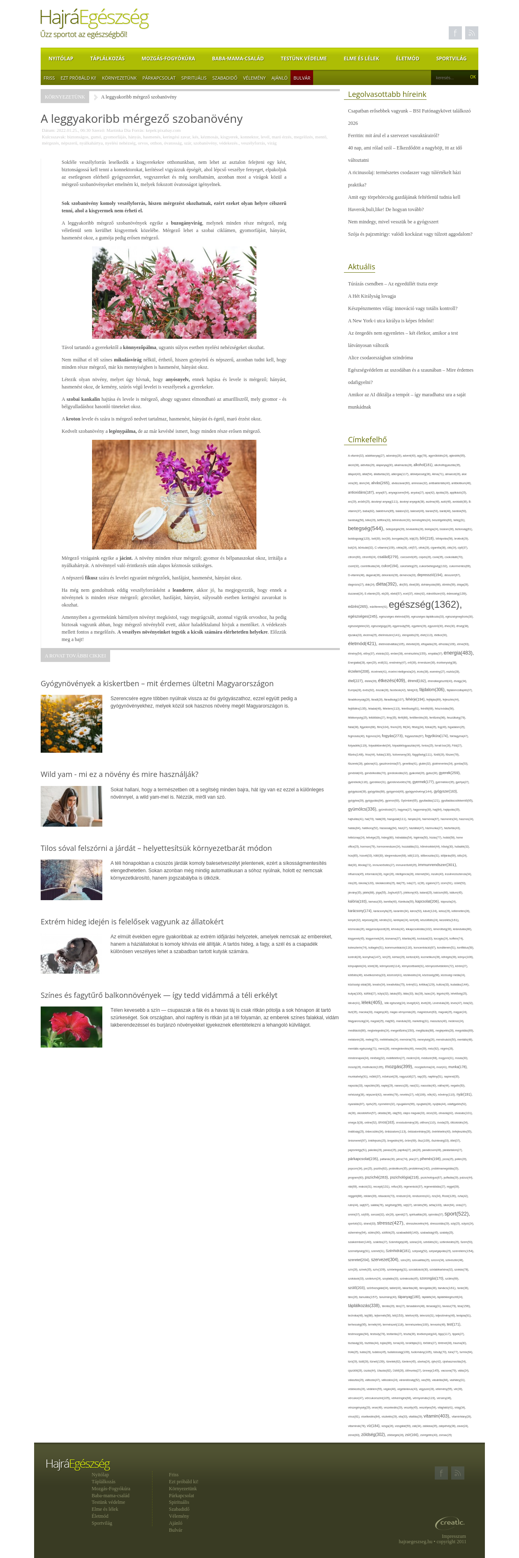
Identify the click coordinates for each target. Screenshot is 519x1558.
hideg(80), (388, 837)
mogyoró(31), (446, 1058)
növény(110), (447, 1094)
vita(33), (404, 1416)
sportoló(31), (356, 1223)
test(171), (454, 1324)
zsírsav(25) (445, 1435)
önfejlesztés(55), (462, 1131)
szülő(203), (357, 1288)
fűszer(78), (453, 754)
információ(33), (374, 874)
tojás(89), (386, 1343)
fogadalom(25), (457, 727)
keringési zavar (176, 136)
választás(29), (356, 1380)
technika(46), (356, 1315)
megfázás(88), (426, 1030)
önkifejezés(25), (377, 1140)
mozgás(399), (400, 1066)
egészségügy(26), (381, 626)
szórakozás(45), (410, 1278)
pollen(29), (461, 1159)
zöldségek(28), (396, 1435)
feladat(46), (375, 708)
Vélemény (254, 78)
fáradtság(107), (395, 699)
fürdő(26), (439, 754)
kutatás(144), (459, 984)
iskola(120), (366, 883)
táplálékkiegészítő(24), (450, 1297)
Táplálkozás (107, 58)
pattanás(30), (388, 1159)
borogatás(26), (401, 538)
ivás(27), (412, 883)
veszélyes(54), (428, 1407)
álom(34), (365, 483)
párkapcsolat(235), (364, 1159)
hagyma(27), (405, 809)
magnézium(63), (427, 1012)
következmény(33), (375, 975)
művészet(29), (390, 1076)
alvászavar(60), (401, 483)
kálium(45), (456, 892)
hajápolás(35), (451, 809)
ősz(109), (424, 1140)
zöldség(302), (374, 1434)
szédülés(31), (431, 1242)
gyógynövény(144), (419, 791)
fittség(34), (418, 727)
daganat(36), (373, 575)
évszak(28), (383, 690)
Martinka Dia (118, 130)
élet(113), (427, 635)
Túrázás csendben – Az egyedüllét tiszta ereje (393, 284)
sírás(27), (461, 1205)
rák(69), (353, 1186)
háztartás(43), (452, 828)
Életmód (408, 58)
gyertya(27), (463, 782)
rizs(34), (437, 1196)
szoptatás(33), (390, 1278)
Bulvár (301, 78)
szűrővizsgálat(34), (378, 1288)
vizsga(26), (388, 1426)
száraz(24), (416, 1242)
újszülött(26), (356, 1370)
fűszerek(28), (356, 763)
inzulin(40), (438, 874)
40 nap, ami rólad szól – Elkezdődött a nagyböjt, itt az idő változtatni (405, 154)
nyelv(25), (372, 1104)
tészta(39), (410, 1334)
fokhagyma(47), (459, 736)
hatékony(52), (371, 828)
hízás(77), (436, 837)
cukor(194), (390, 566)
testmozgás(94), (359, 1334)
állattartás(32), (383, 474)
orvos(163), (387, 1122)
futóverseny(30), (402, 754)
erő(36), (413, 662)
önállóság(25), (356, 1131)
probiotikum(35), (398, 1168)
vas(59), (426, 1380)
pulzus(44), (466, 1177)
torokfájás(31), (414, 1343)
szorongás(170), (432, 1278)
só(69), (366, 1214)
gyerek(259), (450, 772)
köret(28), (374, 966)
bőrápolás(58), (445, 538)
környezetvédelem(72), (440, 966)
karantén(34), (402, 911)
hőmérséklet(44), (430, 846)
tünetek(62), (394, 1361)
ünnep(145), (431, 1370)
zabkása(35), (430, 1426)
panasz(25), (390, 1150)
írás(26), (353, 883)
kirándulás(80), (462, 929)
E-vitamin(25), (372, 593)
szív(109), (380, 1269)
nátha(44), (444, 1085)
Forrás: (138, 130)
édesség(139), (457, 593)
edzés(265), (359, 606)
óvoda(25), (443, 1122)
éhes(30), (451, 626)
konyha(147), (372, 957)
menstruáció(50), (446, 1039)
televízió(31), (428, 1315)
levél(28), (427, 1003)
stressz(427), (391, 1222)
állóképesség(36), (421, 474)
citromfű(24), (369, 557)
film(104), (384, 727)
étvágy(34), (460, 681)
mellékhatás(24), (389, 1039)
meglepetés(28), (445, 1030)
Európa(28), (355, 690)
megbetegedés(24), (378, 1030)
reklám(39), (371, 1196)
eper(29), (372, 662)
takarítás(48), (411, 1288)
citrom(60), (355, 557)
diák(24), (370, 584)
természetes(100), (417, 1324)
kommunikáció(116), (399, 947)
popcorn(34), (356, 1168)
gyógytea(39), (356, 800)
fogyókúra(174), (437, 736)
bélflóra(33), (384, 520)
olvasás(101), (463, 1113)
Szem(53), (466, 1242)
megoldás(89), (464, 1030)
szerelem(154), (463, 1251)
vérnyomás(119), (425, 1398)
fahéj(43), (413, 690)
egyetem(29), (420, 626)
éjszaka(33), (355, 635)
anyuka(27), (418, 492)
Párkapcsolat (158, 78)
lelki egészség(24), (396, 1003)
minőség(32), (378, 1058)
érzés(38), (423, 671)
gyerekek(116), (358, 782)
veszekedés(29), (394, 1407)
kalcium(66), (442, 892)
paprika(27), (405, 1150)
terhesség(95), (358, 1324)
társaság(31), (434, 1306)
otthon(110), (428, 1122)
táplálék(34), (429, 1297)
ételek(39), (371, 681)
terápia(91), (464, 1315)
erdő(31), (384, 662)
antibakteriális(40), (440, 483)
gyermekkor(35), (446, 782)
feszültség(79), (456, 717)
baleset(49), (418, 511)
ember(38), (397, 653)
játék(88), (369, 892)
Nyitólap (60, 58)
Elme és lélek (361, 58)
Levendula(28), (442, 1003)
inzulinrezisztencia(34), (458, 874)
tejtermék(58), (383, 1315)
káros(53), (416, 911)
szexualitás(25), (421, 1260)
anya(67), (382, 492)
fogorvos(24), (374, 736)
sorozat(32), (378, 1214)
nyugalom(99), (407, 1104)
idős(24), (462, 855)
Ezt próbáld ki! (79, 78)
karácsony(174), (361, 911)
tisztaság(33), (356, 1343)
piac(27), (414, 1159)
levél (265, 136)
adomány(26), (394, 455)
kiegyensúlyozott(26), (378, 929)
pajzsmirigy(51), (358, 1150)
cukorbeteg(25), (409, 566)
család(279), (388, 556)
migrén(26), (447, 1048)
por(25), (369, 1168)
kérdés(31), (386, 920)
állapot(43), (355, 474)
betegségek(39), (396, 529)
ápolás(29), (443, 492)
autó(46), (446, 501)
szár (187, 142)
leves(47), (457, 1003)
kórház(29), (399, 957)
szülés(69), (452, 1278)
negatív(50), (458, 1085)
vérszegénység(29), (360, 1407)
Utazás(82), (385, 1370)
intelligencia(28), (405, 874)
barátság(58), (356, 520)
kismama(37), (393, 938)
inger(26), (389, 874)
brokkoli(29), (461, 538)
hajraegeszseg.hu (416, 1541)
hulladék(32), (462, 846)
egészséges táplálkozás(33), (428, 616)
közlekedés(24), (413, 975)
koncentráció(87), (425, 947)
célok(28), (424, 547)
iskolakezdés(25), (386, 883)
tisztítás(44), (372, 1343)
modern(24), (413, 1058)
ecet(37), (408, 593)
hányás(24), (415, 819)
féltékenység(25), (358, 717)
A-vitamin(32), (356, 455)
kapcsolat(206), (428, 901)
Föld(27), (457, 745)
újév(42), (437, 1361)
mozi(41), (442, 1067)
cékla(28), (402, 547)
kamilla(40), (391, 901)
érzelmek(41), (379, 671)
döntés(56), (449, 584)
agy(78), (423, 455)
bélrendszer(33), (402, 520)
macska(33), (366, 1012)
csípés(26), (425, 557)
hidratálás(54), (404, 837)
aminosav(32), (420, 483)
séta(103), (436, 1205)
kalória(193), (358, 901)
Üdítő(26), (399, 1370)
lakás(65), (396, 993)
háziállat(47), (417, 828)
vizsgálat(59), (403, 1426)
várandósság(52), (410, 1380)
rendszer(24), (404, 1196)
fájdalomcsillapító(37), (460, 690)
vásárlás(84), (441, 1380)
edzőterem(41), (379, 606)
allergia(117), (400, 474)
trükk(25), (354, 1352)
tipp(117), (445, 1334)
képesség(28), (370, 920)
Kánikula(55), (406, 901)
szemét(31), (378, 1251)
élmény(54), (355, 653)
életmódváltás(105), (392, 644)
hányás (134, 136)
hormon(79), (368, 846)
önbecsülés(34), (375, 1131)
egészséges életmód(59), (395, 616)
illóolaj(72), (365, 865)
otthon (155, 142)
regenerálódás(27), (435, 1186)
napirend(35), (451, 1076)
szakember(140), (360, 1242)
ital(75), (402, 883)
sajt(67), (365, 1205)
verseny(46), (444, 1398)
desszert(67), (452, 575)
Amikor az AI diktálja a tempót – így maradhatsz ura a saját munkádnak (407, 401)
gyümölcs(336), (363, 809)
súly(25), (456, 1223)
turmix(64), (466, 1352)
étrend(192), (418, 681)
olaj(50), (397, 1113)
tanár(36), (463, 1288)
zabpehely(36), (447, 1426)
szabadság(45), (430, 1232)
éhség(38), (462, 626)
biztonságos (77, 136)
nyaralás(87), (357, 1104)
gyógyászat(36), (358, 791)
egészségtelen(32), (359, 626)
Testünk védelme (304, 58)
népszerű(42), (374, 1094)
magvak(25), (445, 1012)
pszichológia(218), (405, 1177)
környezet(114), (391, 966)
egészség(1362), (425, 604)
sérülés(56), (421, 1205)
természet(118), (394, 1324)
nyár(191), (465, 1094)
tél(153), (399, 1315)
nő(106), (421, 1094)
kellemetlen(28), (461, 911)
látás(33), (409, 993)
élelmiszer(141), (390, 635)
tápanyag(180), (410, 1297)
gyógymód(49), (395, 791)
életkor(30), (440, 635)
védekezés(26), (357, 1389)
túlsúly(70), (441, 1352)
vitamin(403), (438, 1415)
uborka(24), (424, 1361)
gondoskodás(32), (398, 773)
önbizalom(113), (396, 1131)
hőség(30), (447, 846)
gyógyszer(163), (446, 791)
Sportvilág (451, 58)
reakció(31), (366, 1186)
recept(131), (382, 1186)
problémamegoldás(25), (445, 1168)
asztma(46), (433, 501)
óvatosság (173, 142)
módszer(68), (429, 1058)
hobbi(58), (449, 837)
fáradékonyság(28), (359, 699)
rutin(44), (354, 1205)
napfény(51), (436, 1076)
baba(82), (369, 511)
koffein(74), (457, 938)
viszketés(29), (390, 1416)
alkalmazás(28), (404, 465)
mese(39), (421, 1048)
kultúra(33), (443, 984)
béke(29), (371, 520)
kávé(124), (431, 911)
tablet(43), (396, 1288)
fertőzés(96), (438, 717)
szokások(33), (356, 1278)
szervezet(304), (386, 1259)
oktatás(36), (385, 1113)
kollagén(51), (377, 947)
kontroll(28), (355, 957)
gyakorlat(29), (417, 773)
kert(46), (415, 920)
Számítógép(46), (399, 1242)
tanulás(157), (369, 1297)
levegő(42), (414, 1003)
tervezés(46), (438, 1324)
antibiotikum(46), (462, 483)
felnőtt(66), (428, 708)
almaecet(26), (453, 474)
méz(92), (434, 1048)
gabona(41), (371, 763)
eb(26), (385, 593)
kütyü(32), (384, 993)
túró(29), (353, 1361)
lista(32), (469, 1003)
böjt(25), (415, 538)
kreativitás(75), (396, 984)
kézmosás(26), (357, 929)
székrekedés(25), (450, 1242)
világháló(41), (446, 1407)
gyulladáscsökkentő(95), (457, 800)
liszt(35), (353, 1012)
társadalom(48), (416, 1306)
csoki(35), (438, 557)
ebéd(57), (396, 593)
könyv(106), (466, 957)
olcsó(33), (432, 1113)
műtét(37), (375, 1076)
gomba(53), (461, 763)
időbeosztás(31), (431, 855)
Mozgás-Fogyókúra (168, 58)
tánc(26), (353, 1297)
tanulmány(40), (388, 1297)
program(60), (356, 1177)
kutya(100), (356, 993)
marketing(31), (421, 1021)
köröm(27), (461, 966)
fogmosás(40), (357, 736)
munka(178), (458, 1067)
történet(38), (445, 1343)
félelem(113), (392, 708)
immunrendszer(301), (437, 864)
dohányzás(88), (431, 584)
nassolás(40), (429, 1085)
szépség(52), (420, 1251)
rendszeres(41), (422, 1196)
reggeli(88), (356, 1196)
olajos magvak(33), (414, 1113)
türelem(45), (409, 1361)
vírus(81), (354, 1416)
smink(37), (354, 1214)
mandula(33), (404, 1021)
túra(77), (453, 1352)
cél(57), (413, 547)
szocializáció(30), (419, 1269)
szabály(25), (447, 1232)
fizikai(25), (431, 727)
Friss (49, 78)
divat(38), (415, 584)
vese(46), (378, 1407)
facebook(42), (398, 690)
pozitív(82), (381, 1168)
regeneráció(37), (414, 1186)
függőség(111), (423, 754)
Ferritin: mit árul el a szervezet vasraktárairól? (393, 135)
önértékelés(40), (442, 1131)
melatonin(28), (356, 1039)
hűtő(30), (379, 855)
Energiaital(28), (357, 662)
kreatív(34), (380, 984)
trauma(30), (460, 1343)
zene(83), (354, 1435)
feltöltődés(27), (378, 717)
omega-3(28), (356, 1122)
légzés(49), (443, 993)
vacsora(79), (449, 1370)
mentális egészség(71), (363, 1048)
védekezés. (229, 142)
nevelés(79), (391, 1094)
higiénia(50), (421, 837)
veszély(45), (411, 1407)
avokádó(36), (460, 501)
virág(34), (460, 1407)
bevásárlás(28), (415, 529)
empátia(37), (436, 653)
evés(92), (369, 690)
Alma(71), (438, 474)
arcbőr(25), (364, 501)
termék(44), (375, 1324)
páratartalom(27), (453, 1150)
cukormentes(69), (460, 566)
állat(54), (368, 474)
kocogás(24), (442, 938)
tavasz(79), (450, 1306)
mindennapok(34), (359, 1058)
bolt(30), (376, 538)
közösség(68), (431, 975)
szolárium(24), (374, 1278)
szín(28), (353, 1269)
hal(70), (370, 819)
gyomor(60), (393, 800)
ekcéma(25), (370, 635)
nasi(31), (415, 1085)
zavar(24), (462, 1426)
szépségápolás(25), (440, 1251)
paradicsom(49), (432, 1150)
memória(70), (409, 1039)
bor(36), (387, 538)
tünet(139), (378, 1361)
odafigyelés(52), (457, 1104)
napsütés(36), (372, 1085)
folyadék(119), (358, 745)
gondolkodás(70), (375, 773)
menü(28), (384, 1048)
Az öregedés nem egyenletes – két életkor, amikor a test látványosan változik (403, 339)
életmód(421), (363, 643)
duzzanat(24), (356, 593)
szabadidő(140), (408, 1232)
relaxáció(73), (387, 1196)
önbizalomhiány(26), (420, 1131)
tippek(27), (458, 1334)
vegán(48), (390, 1389)
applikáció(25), (458, 492)
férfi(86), (404, 717)
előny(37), (369, 653)
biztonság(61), (464, 529)
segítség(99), (394, 1205)
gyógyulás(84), (375, 800)
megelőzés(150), (403, 1030)
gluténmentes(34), (443, 763)
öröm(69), (411, 1140)
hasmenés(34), (450, 819)
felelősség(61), (410, 708)
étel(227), (356, 681)
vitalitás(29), (416, 1416)
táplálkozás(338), (365, 1305)
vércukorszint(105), (378, 1398)
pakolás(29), (375, 1150)
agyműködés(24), (439, 455)
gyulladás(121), (430, 800)
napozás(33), (356, 1085)
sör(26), (390, 1214)
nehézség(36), (357, 1094)
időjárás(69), (449, 855)
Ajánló (280, 78)
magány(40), (382, 1012)
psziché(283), (377, 1177)
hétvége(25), (373, 837)
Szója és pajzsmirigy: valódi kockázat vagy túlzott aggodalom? (410, 234)
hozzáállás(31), (411, 846)
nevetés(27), (407, 1094)
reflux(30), (397, 1186)
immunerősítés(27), (384, 865)
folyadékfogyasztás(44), (407, 745)
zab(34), (417, 1426)
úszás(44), (370, 1370)
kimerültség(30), (443, 929)
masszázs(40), (439, 1021)
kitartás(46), (410, 938)
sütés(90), (375, 1232)
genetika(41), (410, 763)
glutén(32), (425, 763)
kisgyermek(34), (375, 938)
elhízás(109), (447, 644)
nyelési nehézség (120, 142)
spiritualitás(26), (418, 1214)
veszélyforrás (253, 142)
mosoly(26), (355, 1067)
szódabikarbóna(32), (441, 1269)
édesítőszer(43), (437, 593)
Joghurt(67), (396, 892)
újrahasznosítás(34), (454, 1361)
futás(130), (384, 754)
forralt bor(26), (443, 745)
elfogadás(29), (430, 644)
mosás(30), (461, 1058)
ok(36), (352, 1113)
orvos (143, 142)
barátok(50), (459, 511)
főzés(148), (356, 754)
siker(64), (449, 1205)
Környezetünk (119, 78)
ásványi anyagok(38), (413, 501)
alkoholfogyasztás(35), (447, 465)
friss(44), (370, 754)
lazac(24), (430, 993)
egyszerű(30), (436, 626)
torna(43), (399, 1343)
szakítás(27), (381, 1242)
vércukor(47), (356, 1398)
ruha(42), (463, 1196)
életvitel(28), (413, 644)
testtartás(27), (395, 1334)
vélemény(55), (445, 1389)
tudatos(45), (380, 1352)
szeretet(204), (359, 1260)
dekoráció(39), (390, 575)
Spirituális (193, 78)
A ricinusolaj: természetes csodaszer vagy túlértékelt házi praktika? (404, 179)
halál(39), (381, 819)
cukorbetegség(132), (434, 566)
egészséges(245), (363, 616)
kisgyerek (229, 136)
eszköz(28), (453, 671)
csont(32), (354, 566)
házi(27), (403, 828)
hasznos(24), (466, 819)
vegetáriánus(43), (408, 1389)
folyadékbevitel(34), (380, 745)
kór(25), (387, 957)
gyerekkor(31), (378, 782)
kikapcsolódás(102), (419, 929)
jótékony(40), (412, 892)
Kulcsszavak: (54, 136)
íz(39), (422, 883)
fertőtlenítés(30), (419, 717)
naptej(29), (387, 1085)
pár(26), (417, 1150)
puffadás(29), (452, 1177)
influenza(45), (356, 874)
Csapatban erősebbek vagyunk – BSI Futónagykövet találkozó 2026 (409, 117)
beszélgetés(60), (442, 520)
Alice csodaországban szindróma (380, 358)
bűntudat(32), (366, 547)
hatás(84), (355, 828)
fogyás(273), (393, 735)
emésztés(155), (416, 653)
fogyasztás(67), (415, 736)
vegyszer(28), (427, 1389)
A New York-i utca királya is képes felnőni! (391, 321)
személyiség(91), (359, 1251)
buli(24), (353, 547)
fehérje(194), (416, 699)
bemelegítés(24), (422, 520)
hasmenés (152, 136)
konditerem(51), (447, 947)
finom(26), (396, 727)
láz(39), (419, 993)
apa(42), (430, 492)
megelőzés (303, 136)
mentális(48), (465, 1039)
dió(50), (404, 584)
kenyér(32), (355, 920)
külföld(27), (371, 993)
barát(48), (446, 511)
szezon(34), (438, 1260)
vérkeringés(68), (402, 1398)
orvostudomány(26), (408, 1122)
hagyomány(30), (423, 809)
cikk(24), (452, 547)
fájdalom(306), (433, 689)
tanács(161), (447, 1288)
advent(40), (410, 455)
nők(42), (432, 1094)
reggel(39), (453, 1186)
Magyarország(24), (359, 1021)
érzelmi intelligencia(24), (402, 671)
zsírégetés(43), (429, 1435)
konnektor (249, 136)
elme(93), (463, 644)
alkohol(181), (423, 465)
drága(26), (463, 584)
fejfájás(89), (435, 699)
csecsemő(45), (409, 557)
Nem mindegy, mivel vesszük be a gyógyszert (393, 222)
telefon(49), (412, 1315)
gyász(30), (432, 773)
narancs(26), (402, 1085)
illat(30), (353, 865)
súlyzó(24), (467, 1223)
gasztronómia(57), (390, 763)
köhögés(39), (449, 957)
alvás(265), (381, 482)
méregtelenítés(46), (403, 1048)
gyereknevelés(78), (400, 782)
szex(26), (406, 1260)
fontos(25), (428, 745)
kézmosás (209, 136)
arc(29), (353, 501)
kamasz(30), (376, 901)
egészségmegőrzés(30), (459, 616)
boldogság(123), (359, 538)
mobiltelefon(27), (396, 1058)
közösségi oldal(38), (360, 984)
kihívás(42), (398, 929)
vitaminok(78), (357, 1426)
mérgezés (50, 142)
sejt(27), (409, 1205)
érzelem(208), (359, 671)
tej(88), (369, 1315)
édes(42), (420, 593)
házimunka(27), (434, 828)
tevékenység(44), (427, 1334)
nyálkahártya (91, 142)
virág (272, 142)
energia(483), (459, 653)
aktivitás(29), (368, 465)
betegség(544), (367, 528)
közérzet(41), (395, 975)
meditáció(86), (357, 1030)
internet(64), (423, 874)
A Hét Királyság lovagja (372, 296)
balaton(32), (403, 511)
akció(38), (354, 465)
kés (195, 136)
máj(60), (390, 1021)
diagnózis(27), (356, 584)
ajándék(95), (457, 455)
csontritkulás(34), (370, 566)
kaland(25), (427, 892)
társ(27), (401, 1306)
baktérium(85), (386, 511)
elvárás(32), (383, 653)
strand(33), (370, 1223)
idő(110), (414, 855)
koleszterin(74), (358, 947)
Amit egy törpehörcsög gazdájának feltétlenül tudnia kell (404, 197)
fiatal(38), (354, 727)
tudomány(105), (422, 1352)
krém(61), (412, 984)
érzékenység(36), (447, 662)
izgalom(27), (433, 883)
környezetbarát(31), (413, 966)
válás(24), (463, 1370)
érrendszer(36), (427, 662)
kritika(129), (427, 984)
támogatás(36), (428, 1288)
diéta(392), (387, 583)
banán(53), (433, 511)
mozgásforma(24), (425, 1067)
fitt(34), (407, 727)
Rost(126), (450, 1196)
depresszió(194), (430, 575)
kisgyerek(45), (357, 938)
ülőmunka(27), (413, 1370)
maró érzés (281, 136)
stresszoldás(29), (440, 1223)
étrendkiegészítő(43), (441, 681)
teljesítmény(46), (446, 1315)
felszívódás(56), (444, 708)
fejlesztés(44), (451, 699)
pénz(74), (402, 1159)
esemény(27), (438, 671)
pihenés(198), (431, 1159)
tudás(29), (366, 1352)
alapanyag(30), (385, 465)
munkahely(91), (358, 1076)
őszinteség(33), (440, 1140)
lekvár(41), (355, 1003)
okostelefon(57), (367, 1113)
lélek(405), (373, 1002)
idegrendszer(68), (396, 855)
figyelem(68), (368, 727)
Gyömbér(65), (410, 800)
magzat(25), (378, 1021)
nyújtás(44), (440, 1104)
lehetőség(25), (459, 993)
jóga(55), (382, 892)
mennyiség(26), (427, 1039)
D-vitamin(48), (357, 575)
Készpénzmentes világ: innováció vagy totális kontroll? (402, 308)
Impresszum (454, 1536)
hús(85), (354, 855)
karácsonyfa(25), (384, 911)
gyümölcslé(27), (388, 809)
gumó (96, 136)
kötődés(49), (356, 975)
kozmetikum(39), (431, 957)
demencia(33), (408, 575)
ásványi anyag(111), (385, 501)
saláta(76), (378, 1205)
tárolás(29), (389, 1306)
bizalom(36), (447, 529)
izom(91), (447, 883)
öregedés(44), (396, 1140)
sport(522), (457, 1214)
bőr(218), (428, 538)
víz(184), (374, 1426)
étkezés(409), (393, 680)
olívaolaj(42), (446, 1113)
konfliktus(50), (465, 947)
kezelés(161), (449, 920)
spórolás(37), (436, 1214)
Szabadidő (225, 78)
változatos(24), (390, 1380)
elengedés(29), (411, 635)
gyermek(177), (424, 782)
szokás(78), (461, 1269)
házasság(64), (389, 828)
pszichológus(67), (432, 1177)
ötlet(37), (455, 1140)
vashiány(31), (457, 1380)
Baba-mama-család (238, 58)
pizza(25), (449, 1159)
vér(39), (458, 1389)
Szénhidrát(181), (399, 1251)
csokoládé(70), (454, 557)
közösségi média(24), (453, 975)
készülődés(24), (429, 920)
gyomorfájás (114, 136)
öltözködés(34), (459, 1122)
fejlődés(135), (358, 708)
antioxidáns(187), (362, 492)
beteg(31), (459, 520)
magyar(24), (460, 1012)
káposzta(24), (449, 901)
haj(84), (438, 809)
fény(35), (392, 717)
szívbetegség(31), (398, 1269)
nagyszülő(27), (408, 1076)
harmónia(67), (431, 819)
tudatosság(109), (399, 1352)
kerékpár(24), (401, 920)
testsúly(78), (378, 1334)
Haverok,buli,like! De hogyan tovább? (386, 209)
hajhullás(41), (356, 819)
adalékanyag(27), (375, 455)
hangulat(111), (397, 819)
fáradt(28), (377, 699)
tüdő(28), (364, 1361)
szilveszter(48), (454, 1260)
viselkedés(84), (371, 1416)
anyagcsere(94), (399, 492)
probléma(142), (420, 1168)
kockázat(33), (425, 938)
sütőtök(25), (389, 1232)
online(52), (371, 1122)
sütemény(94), (358, 1232)
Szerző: (98, 130)
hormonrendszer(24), (389, 846)
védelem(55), (375, 1389)
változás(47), (373, 1380)
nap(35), (422, 1076)
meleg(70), (372, 1039)
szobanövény (205, 142)
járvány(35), (355, 892)
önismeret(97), (358, 1140)
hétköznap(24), (357, 837)
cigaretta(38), (439, 547)
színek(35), (366, 1269)
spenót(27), (402, 1214)
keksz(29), (445, 911)
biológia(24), (432, 529)
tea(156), (464, 1306)
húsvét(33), (367, 855)
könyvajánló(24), (358, 966)
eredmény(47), (398, 662)
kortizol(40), (413, 957)
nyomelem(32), (387, 1104)
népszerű (69, 142)
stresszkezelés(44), (418, 1223)
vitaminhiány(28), (461, 1416)
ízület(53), (460, 883)
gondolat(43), (356, 773)
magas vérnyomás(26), (403, 1012)
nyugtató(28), (424, 1104)
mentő (321, 136)
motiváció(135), (373, 1067)
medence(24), (456, 1021)
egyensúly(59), (401, 626)
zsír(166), (412, 1435)
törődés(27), (430, 1343)
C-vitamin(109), (385, 547)
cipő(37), (463, 547)
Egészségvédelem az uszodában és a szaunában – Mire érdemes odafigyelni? (410, 376)
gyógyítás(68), (377, 791)
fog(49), (443, 727)
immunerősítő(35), (407, 865)
